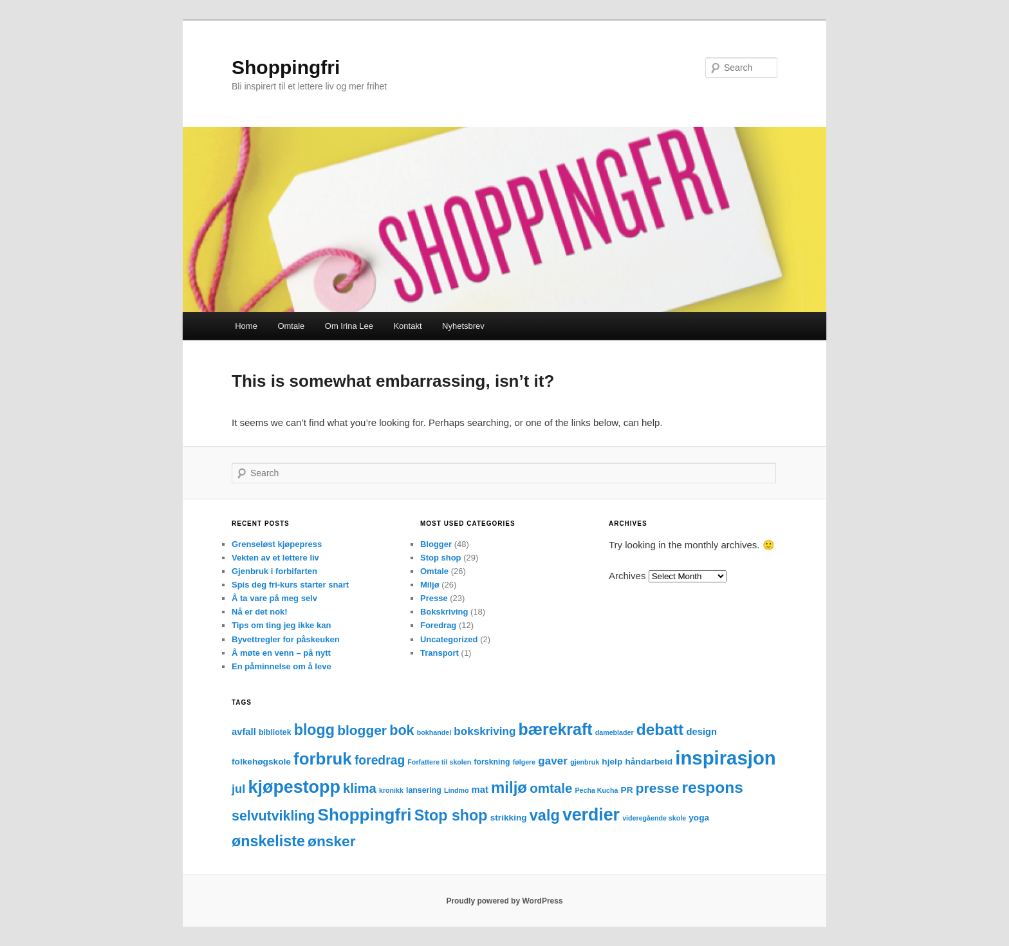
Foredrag (438, 625)
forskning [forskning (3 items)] (492, 761)
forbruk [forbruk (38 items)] (322, 759)
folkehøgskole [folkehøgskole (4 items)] (261, 761)
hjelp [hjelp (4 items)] (612, 761)
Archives (627, 575)
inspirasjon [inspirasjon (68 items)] (725, 757)
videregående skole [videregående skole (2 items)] (654, 818)
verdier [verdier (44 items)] (591, 814)
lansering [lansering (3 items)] (423, 790)
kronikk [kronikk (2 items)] (391, 790)
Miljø (430, 584)
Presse (434, 598)
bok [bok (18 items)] (401, 730)
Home (246, 326)
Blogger (436, 544)
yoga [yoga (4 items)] (699, 817)
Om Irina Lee (349, 326)
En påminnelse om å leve (281, 666)
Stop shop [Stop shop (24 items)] (451, 815)
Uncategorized (449, 639)
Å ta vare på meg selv (274, 598)
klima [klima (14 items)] (359, 788)
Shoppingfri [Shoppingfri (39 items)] (365, 814)
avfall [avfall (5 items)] (244, 732)
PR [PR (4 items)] (627, 790)
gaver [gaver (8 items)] (553, 761)
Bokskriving (444, 612)
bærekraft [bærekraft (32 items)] (556, 729)
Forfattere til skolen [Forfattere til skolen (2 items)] (439, 762)
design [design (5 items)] (701, 732)
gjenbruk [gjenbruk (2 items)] (584, 762)
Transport (439, 653)
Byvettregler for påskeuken (286, 639)
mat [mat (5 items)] (480, 789)
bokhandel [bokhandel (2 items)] (434, 732)
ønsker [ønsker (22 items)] (332, 841)
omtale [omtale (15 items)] (551, 788)
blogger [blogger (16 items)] (362, 730)
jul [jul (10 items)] (238, 788)
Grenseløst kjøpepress (277, 544)
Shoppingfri (286, 67)
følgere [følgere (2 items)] (524, 762)
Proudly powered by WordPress (504, 900)
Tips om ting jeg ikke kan (281, 625)
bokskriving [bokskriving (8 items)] (484, 731)
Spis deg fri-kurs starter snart (290, 584)
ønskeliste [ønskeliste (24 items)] (268, 841)
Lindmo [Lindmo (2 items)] (456, 790)
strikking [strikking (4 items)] (508, 817)
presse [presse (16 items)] (658, 788)
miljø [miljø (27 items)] (509, 787)
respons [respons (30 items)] (712, 787)
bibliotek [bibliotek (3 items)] (275, 732)
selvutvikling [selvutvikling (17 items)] (273, 816)
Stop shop (440, 557)
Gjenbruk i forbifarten (274, 571)
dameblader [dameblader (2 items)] (614, 732)
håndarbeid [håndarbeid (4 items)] (648, 761)
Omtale (290, 326)
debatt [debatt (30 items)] (660, 729)
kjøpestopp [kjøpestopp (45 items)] (294, 787)
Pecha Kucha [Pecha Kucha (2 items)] (596, 790)
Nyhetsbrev (463, 326)
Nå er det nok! (260, 612)
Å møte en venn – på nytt (281, 653)
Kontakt (407, 326)
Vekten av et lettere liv (275, 557)
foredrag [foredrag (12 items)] (380, 760)
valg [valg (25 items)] (545, 815)
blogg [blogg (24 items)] (314, 729)
